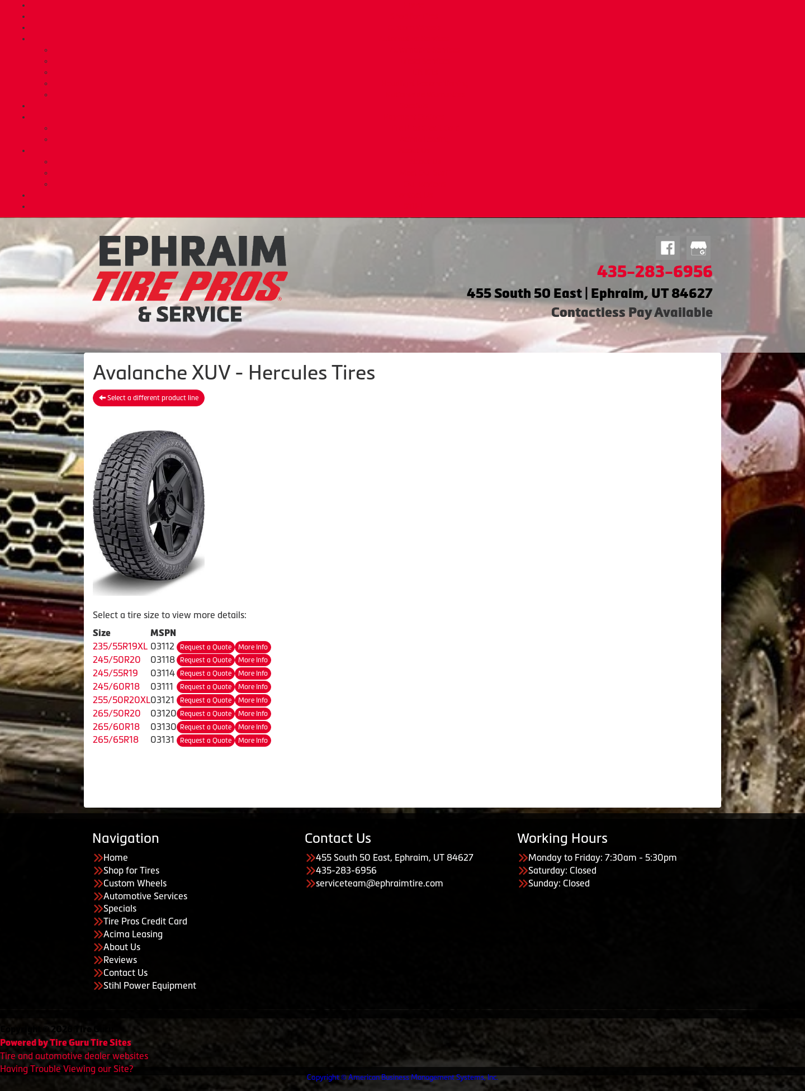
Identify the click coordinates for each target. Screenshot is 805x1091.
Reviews (120, 960)
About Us (414, 150)
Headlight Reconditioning (424, 83)
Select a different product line (148, 398)
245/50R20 (117, 659)
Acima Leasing (425, 139)
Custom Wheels (414, 27)
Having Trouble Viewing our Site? (66, 1069)
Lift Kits (425, 72)
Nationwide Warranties (425, 94)
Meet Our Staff (425, 172)
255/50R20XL (121, 700)
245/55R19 (115, 673)
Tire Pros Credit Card (425, 128)
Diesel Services (425, 60)
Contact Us (414, 195)
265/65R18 (116, 739)
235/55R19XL (120, 646)
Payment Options (413, 116)
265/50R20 (117, 713)
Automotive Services (413, 38)
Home (413, 5)
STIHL (414, 206)
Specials (414, 105)
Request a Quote (205, 647)
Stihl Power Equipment (149, 985)
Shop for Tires (414, 16)
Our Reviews (425, 183)
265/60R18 (116, 727)
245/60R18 (116, 686)
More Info (253, 647)
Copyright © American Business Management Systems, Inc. (402, 1077)
